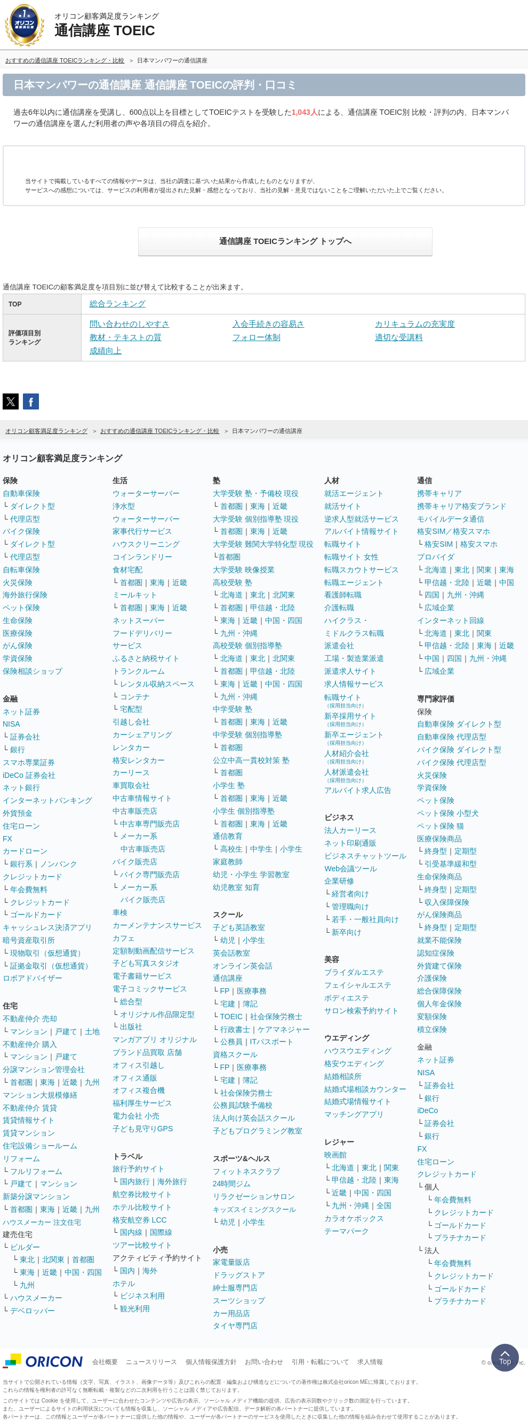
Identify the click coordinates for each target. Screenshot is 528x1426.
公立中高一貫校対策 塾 (251, 760)
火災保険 (18, 582)
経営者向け (350, 893)
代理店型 (25, 519)
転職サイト (343, 544)
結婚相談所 (343, 1076)
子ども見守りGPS (143, 1128)
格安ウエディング (354, 1063)
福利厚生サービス (142, 1103)
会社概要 (105, 1362)
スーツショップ (239, 1300)
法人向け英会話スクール (254, 1118)
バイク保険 (21, 531)
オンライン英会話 (243, 966)
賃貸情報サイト (29, 1120)
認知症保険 (435, 953)
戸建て (66, 1031)
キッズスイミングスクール (254, 1210)
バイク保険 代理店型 (451, 762)
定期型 (465, 851)
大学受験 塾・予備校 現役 (256, 493)
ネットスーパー (139, 620)
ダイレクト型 (32, 506)
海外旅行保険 (25, 594)
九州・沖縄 (239, 633)
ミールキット (135, 594)
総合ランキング (118, 303)
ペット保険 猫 (440, 826)
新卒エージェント (354, 738)
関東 (391, 1167)
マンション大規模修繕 (40, 1095)
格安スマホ (479, 544)
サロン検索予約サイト (361, 1010)
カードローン (25, 851)
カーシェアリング (142, 734)
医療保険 (18, 633)
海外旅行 (172, 1181)
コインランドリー (142, 557)
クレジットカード (32, 876)
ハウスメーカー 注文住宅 (42, 1222)
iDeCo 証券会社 (29, 775)
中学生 (261, 849)
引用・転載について (320, 1362)
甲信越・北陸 (272, 607)
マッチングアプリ (354, 1114)
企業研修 (339, 881)
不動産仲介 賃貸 (30, 1108)
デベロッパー (32, 1310)
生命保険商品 (439, 876)
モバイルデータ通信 (450, 519)
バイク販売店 (135, 861)
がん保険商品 (439, 914)
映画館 (335, 1155)
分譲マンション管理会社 (44, 1069)
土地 (92, 1031)
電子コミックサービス (150, 988)
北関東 (53, 1259)
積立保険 (432, 1029)
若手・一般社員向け (365, 919)
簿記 (250, 1003)
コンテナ (135, 696)
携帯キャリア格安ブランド (462, 506)
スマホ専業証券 (29, 762)
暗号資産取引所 (29, 940)
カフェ (124, 938)
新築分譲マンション (36, 1196)
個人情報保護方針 (211, 1362)
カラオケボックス (354, 1218)
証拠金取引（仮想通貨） (51, 966)
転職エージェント (354, 582)
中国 (506, 582)
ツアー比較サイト (142, 1245)
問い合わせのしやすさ (130, 323)
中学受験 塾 (232, 709)
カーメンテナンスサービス (157, 925)
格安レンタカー (139, 760)
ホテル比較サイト (142, 1207)
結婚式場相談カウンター (365, 1089)
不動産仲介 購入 (30, 1044)
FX (7, 838)
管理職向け (350, 906)
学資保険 (18, 658)
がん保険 (18, 645)
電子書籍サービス (142, 976)
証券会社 (25, 736)
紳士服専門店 (235, 1287)
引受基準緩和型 (451, 864)
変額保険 (432, 1016)
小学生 (291, 849)
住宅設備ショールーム (40, 1145)
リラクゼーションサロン (254, 1196)
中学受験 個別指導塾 (247, 734)
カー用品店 (231, 1313)
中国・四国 (83, 1272)
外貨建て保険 (439, 966)
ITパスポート (272, 1041)
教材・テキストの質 (126, 337)
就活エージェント (354, 493)
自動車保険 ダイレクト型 (459, 724)
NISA (11, 724)
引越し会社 (131, 722)
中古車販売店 (135, 811)
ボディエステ (346, 998)
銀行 (17, 749)
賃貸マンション (29, 1133)
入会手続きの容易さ (269, 323)
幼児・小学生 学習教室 (251, 874)
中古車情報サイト (142, 798)
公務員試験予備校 (243, 1105)
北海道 (231, 594)
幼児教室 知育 (236, 887)
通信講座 (228, 978)
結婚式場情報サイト (357, 1101)
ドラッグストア (239, 1275)
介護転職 (339, 607)
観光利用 (135, 1308)
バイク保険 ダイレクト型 (459, 749)
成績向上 (106, 350)
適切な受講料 (399, 337)
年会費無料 (28, 889)
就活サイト (343, 506)
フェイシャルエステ (357, 985)
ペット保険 (21, 607)
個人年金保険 (439, 1003)
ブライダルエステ (354, 972)
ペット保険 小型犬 (448, 813)
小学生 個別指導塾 (244, 811)
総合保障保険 (439, 991)
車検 (120, 912)
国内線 (131, 1232)
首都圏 (21, 1082)
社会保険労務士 (276, 1016)
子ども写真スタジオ (146, 963)
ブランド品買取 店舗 (147, 1052)
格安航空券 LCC (140, 1220)
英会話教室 (231, 953)
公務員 (231, 1041)
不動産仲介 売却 (30, 1018)
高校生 (231, 849)
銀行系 (21, 864)
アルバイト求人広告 (357, 790)
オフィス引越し (139, 1065)
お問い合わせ (264, 1362)
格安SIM (439, 544)
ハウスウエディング (357, 1050)
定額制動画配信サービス (154, 951)
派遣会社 (339, 645)
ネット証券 (21, 711)
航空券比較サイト (142, 1194)
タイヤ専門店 (235, 1325)
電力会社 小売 (136, 1116)
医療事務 (252, 991)
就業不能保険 (439, 940)
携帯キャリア (439, 493)
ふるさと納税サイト (146, 658)
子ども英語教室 (239, 927)
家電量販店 (231, 1262)
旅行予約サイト (139, 1168)
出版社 (131, 1026)
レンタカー (131, 747)
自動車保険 (21, 493)
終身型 (436, 851)
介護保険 (432, 978)
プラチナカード (460, 1237)
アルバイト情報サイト (361, 531)
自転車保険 (21, 569)
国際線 (161, 1232)
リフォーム (21, 1158)
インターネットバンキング (47, 800)
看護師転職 (343, 594)
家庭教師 (228, 861)
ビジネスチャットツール (365, 856)
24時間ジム (232, 1183)
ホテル (124, 1283)
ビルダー (25, 1247)
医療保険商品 (439, 838)
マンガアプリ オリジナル (155, 1039)
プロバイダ (435, 557)
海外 (149, 1270)
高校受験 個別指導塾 (247, 645)
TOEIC (231, 1016)
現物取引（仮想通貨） (47, 953)
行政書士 (235, 1029)
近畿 (69, 1082)
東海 (47, 1082)
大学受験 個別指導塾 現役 (256, 519)
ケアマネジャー (284, 1029)
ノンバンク (58, 864)
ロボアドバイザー (32, 978)
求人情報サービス (354, 684)
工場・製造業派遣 (354, 658)
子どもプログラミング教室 (257, 1130)
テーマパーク (346, 1231)
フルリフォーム (36, 1171)
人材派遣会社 (346, 775)
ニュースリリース (151, 1362)
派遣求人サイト (350, 671)
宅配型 (131, 709)
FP (225, 991)
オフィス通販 (135, 1078)
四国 (432, 594)
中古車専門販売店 (150, 824)
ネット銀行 (21, 787)
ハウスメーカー (36, 1298)
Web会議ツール (350, 868)
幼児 (227, 940)
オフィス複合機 (139, 1090)
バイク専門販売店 (150, 874)
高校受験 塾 (232, 582)
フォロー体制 (257, 337)
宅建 (227, 1003)
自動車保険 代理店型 (451, 736)
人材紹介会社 (346, 757)
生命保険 (18, 620)
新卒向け (347, 932)
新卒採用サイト (350, 719)
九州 (92, 1082)
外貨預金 (18, 813)
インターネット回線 (450, 620)
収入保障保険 (447, 902)
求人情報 (370, 1362)
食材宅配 (127, 569)
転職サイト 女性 (351, 557)
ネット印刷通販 (350, 843)
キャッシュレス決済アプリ (47, 927)
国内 (127, 1270)
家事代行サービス (142, 531)
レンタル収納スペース (157, 684)
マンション (28, 1031)
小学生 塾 (229, 785)
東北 (27, 1259)
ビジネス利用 (142, 1295)
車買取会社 (131, 785)
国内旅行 (135, 1181)
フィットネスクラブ (246, 1171)
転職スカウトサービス (361, 569)
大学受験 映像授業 (244, 569)
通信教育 (228, 836)
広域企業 (439, 607)
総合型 (131, 1001)
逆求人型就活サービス (361, 519)
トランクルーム (139, 671)
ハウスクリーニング (146, 544)
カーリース (131, 772)
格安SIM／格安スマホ (453, 531)
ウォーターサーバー (146, 493)
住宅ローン (21, 826)
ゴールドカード (36, 914)
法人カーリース (350, 830)
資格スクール (235, 1054)
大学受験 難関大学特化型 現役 (263, 544)
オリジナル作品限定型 (157, 1014)
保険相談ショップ (32, 671)
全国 (384, 1205)
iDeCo (427, 1110)
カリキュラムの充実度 (415, 323)
